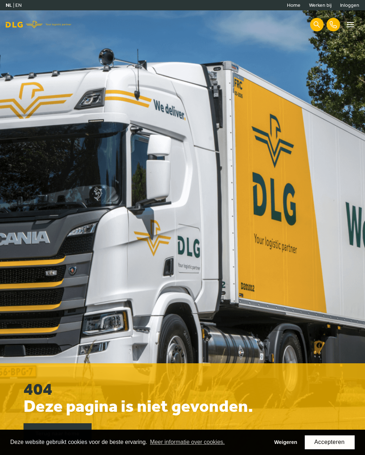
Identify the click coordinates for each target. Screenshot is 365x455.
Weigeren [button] (285, 442)
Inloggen (349, 5)
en (18, 5)
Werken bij (320, 5)
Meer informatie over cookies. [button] (187, 442)
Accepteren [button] (329, 442)
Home (293, 5)
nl (9, 5)
